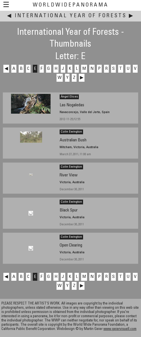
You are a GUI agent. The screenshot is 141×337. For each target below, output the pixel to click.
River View (68, 175)
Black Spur (69, 210)
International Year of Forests (71, 16)
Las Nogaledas (72, 105)
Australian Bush (73, 140)
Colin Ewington (71, 131)
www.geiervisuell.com (119, 329)
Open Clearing (71, 245)
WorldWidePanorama (71, 5)
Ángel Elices (69, 96)
